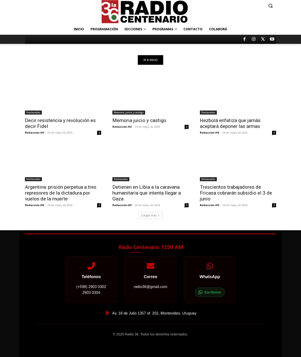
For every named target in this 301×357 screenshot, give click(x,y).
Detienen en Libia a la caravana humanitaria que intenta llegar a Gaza (146, 193)
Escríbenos (209, 292)
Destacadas (33, 112)
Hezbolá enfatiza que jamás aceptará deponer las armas (230, 123)
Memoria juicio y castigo (139, 120)
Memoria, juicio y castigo (129, 112)
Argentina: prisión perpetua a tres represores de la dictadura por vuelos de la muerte (60, 193)
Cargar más (150, 215)
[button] (270, 5)
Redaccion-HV (34, 132)
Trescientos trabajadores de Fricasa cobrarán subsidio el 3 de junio (236, 193)
